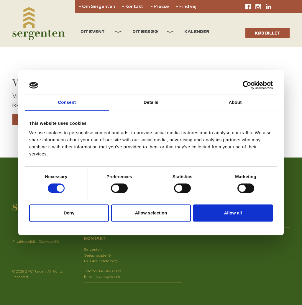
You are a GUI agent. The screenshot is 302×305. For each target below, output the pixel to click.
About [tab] (235, 102)
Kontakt (134, 6)
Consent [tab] (67, 102)
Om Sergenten (98, 6)
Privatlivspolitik (24, 241)
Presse (161, 6)
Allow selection (151, 212)
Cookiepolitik (49, 241)
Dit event (101, 32)
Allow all (233, 212)
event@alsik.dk (108, 276)
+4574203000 (110, 271)
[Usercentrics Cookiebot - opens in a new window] (247, 85)
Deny (69, 212)
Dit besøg (153, 32)
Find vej (187, 6)
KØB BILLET (267, 33)
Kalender (196, 32)
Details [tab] (151, 102)
